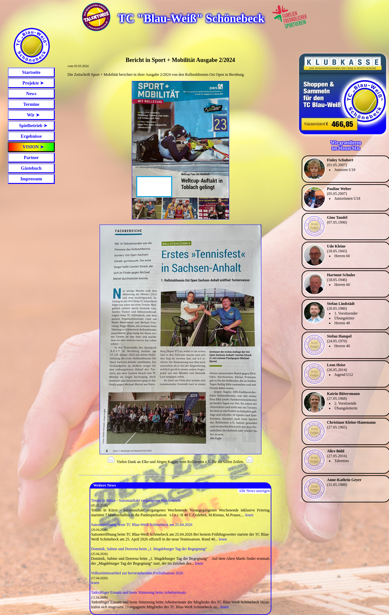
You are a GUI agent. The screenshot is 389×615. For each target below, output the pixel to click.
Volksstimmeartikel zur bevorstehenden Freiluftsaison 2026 (137, 573)
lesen (249, 515)
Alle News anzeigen (254, 491)
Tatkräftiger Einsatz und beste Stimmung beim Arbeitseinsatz (138, 592)
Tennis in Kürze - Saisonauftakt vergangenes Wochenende (136, 500)
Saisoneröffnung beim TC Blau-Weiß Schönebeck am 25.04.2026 (142, 524)
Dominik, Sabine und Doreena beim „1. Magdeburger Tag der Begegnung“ (149, 549)
